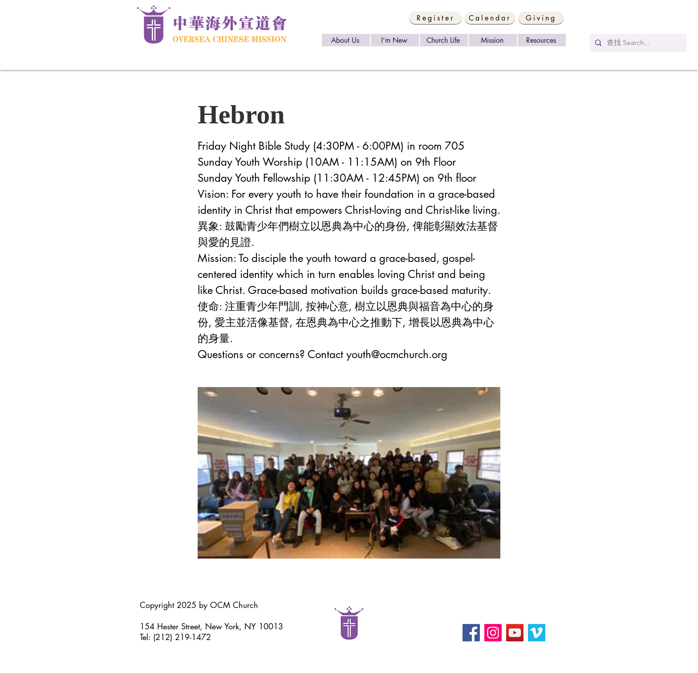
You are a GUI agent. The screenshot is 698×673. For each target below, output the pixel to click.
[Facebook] (471, 632)
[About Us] (346, 40)
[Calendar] (490, 18)
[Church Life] (444, 40)
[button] (435, 18)
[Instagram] (493, 632)
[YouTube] (515, 632)
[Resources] (542, 40)
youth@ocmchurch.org (396, 354)
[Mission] (493, 40)
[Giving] (541, 18)
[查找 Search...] (637, 43)
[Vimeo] (536, 632)
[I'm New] (395, 40)
